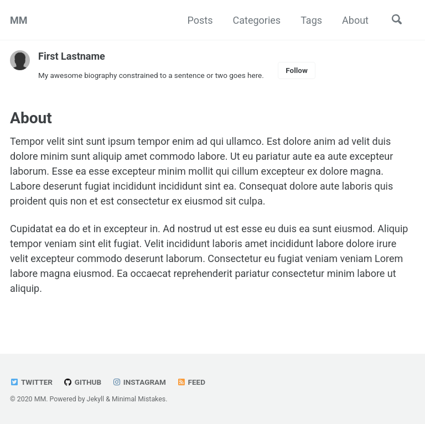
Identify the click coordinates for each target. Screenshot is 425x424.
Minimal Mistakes (138, 399)
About (355, 20)
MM (19, 20)
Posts (200, 20)
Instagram (139, 382)
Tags (311, 20)
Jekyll (96, 399)
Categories (257, 20)
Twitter (31, 382)
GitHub (82, 382)
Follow (297, 70)
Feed (191, 382)
